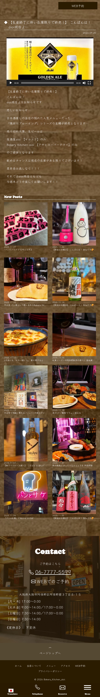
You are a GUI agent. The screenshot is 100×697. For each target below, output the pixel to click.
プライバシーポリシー (50, 671)
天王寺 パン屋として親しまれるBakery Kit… (26, 281)
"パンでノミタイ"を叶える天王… (26, 226)
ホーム (18, 665)
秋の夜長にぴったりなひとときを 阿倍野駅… (74, 442)
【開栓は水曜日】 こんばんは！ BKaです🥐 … (74, 228)
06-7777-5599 (50, 572)
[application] (50, 61)
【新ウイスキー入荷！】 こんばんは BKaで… (26, 442)
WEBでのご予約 (50, 581)
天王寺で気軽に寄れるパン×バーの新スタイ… (26, 389)
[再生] (10, 82)
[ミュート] (84, 82)
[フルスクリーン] (89, 82)
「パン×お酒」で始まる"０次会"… (26, 495)
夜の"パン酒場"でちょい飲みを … (74, 389)
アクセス (65, 665)
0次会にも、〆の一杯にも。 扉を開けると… (26, 337)
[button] (50, 61)
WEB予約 (78, 6)
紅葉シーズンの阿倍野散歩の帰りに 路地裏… (74, 337)
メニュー (51, 665)
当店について (34, 665)
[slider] (47, 83)
